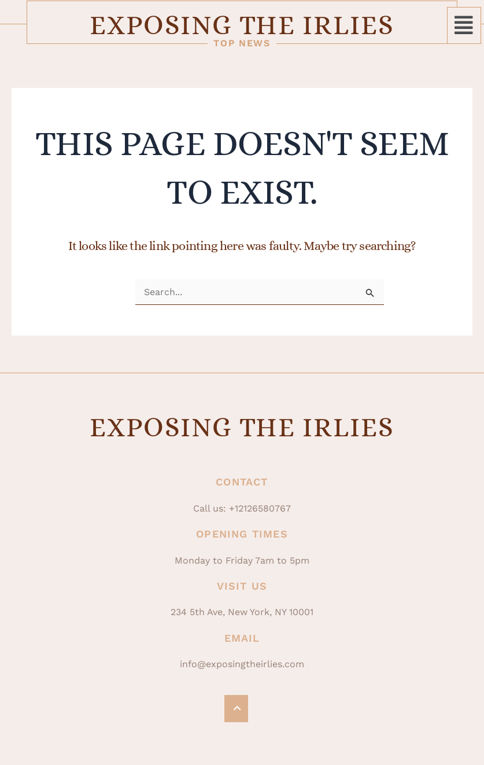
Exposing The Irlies (242, 25)
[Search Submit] (370, 293)
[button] (464, 25)
